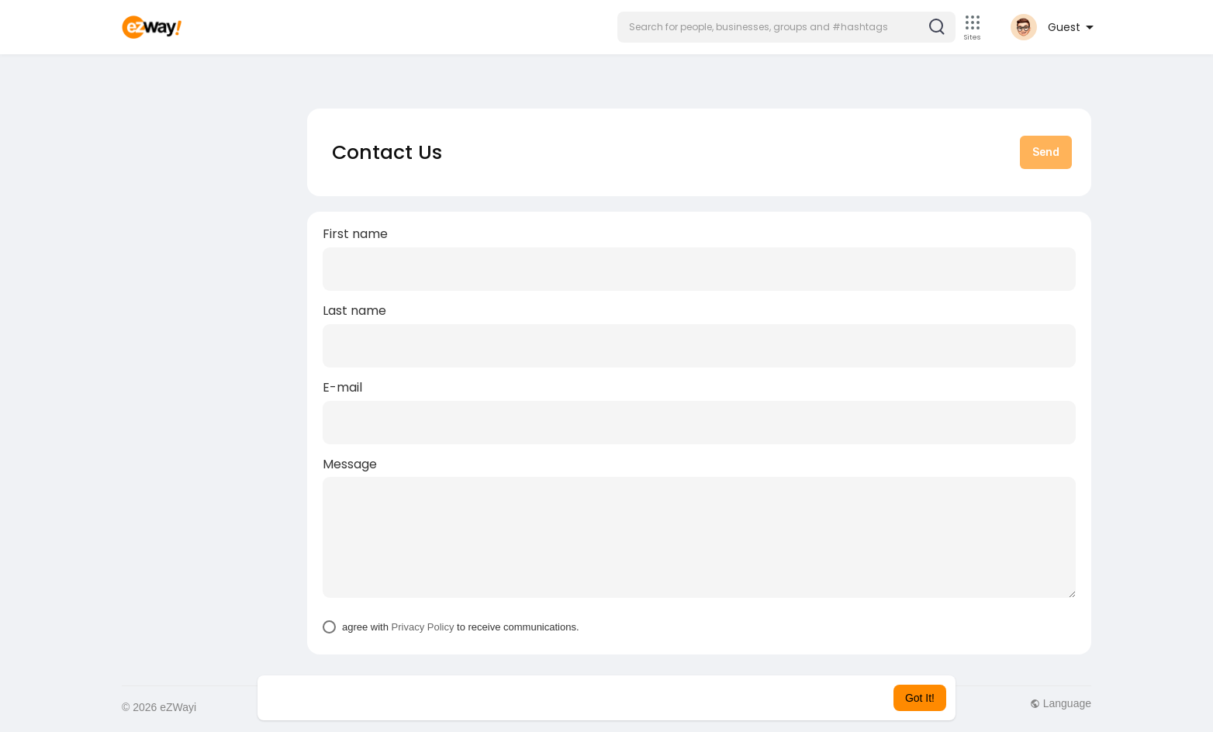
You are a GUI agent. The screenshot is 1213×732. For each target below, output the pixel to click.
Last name (354, 310)
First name (355, 234)
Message (350, 464)
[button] (786, 27)
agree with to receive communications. (460, 627)
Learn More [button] (686, 698)
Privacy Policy (423, 627)
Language (1060, 703)
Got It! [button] (920, 698)
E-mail (342, 387)
